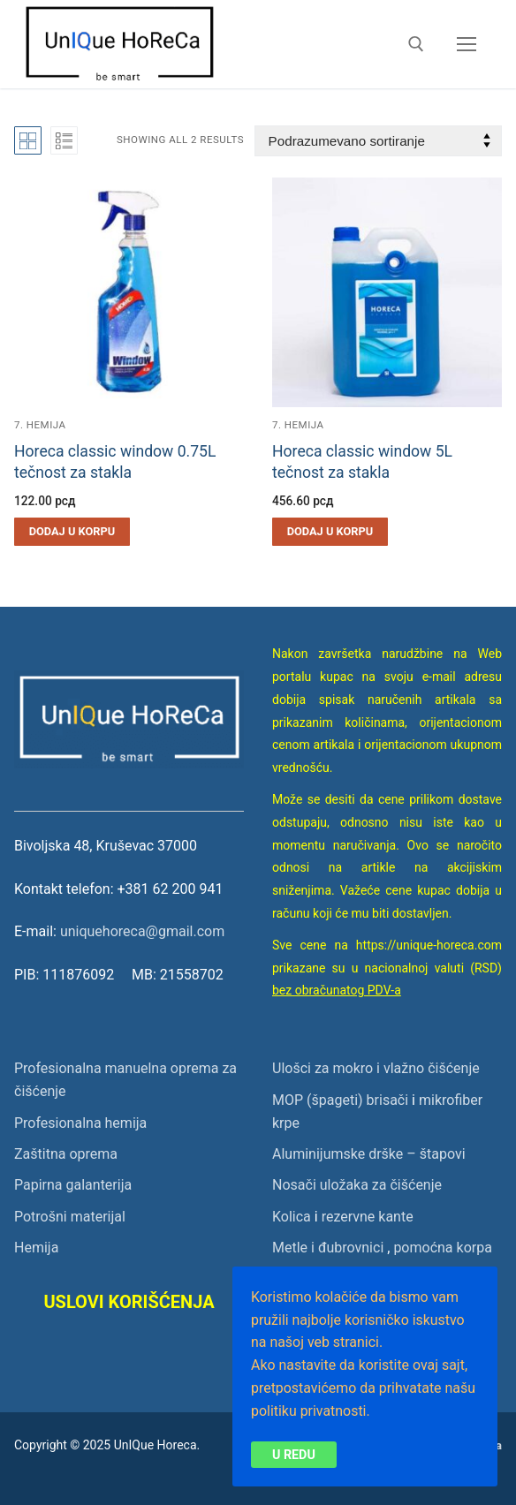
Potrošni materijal (69, 1216)
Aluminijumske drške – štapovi (369, 1154)
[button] (72, 532)
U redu (293, 1453)
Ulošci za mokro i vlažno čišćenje (376, 1068)
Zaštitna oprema (66, 1154)
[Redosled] (378, 140)
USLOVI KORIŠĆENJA (128, 1301)
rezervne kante (368, 1216)
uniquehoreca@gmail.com (142, 931)
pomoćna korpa (442, 1247)
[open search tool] (416, 44)
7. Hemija (40, 425)
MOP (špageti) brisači (340, 1100)
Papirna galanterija (73, 1184)
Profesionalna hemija (80, 1123)
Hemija (36, 1247)
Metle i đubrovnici (327, 1247)
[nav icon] (466, 44)
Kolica (291, 1216)
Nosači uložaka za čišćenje (357, 1184)
